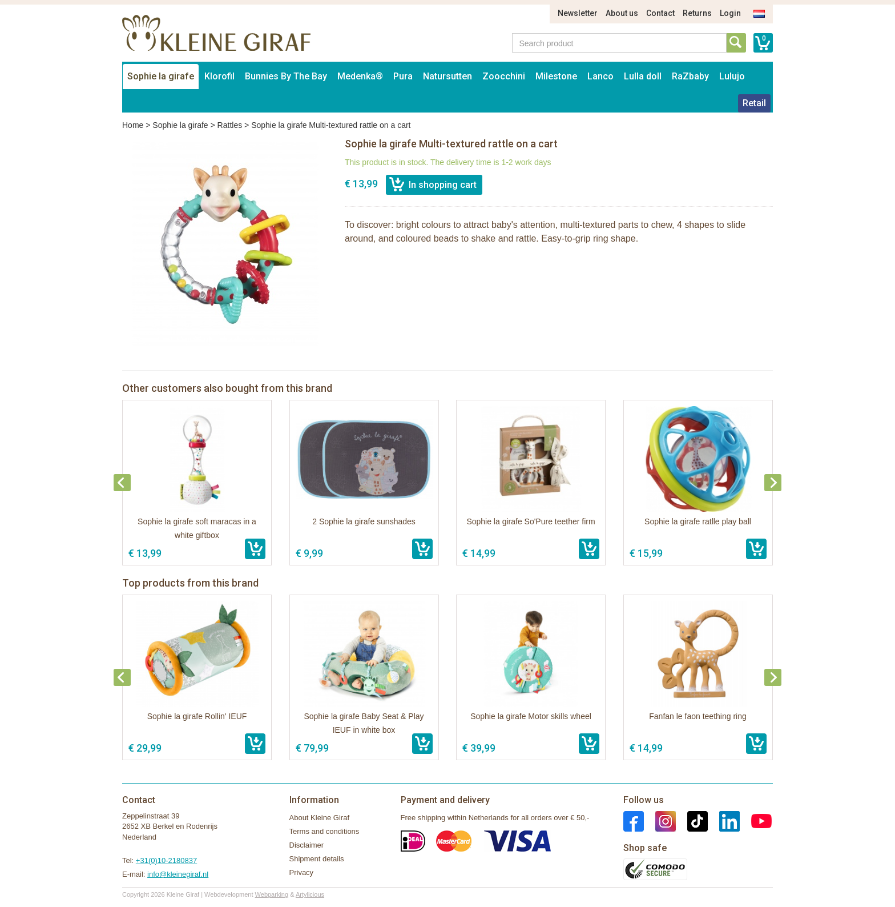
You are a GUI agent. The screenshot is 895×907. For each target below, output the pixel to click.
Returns (697, 13)
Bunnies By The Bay (286, 76)
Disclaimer (306, 845)
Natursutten (447, 76)
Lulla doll (643, 76)
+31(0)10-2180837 (166, 860)
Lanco (600, 76)
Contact (660, 13)
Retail (754, 103)
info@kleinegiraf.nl (177, 874)
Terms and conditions (324, 831)
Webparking (272, 894)
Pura (403, 76)
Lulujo (732, 76)
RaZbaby (690, 76)
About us (622, 13)
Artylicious (310, 894)
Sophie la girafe (160, 76)
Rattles (230, 125)
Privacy (301, 872)
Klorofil (219, 76)
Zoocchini (503, 76)
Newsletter (578, 13)
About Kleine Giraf (319, 817)
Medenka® (360, 76)
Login (730, 13)
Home (132, 125)
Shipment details (316, 858)
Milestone (556, 76)
